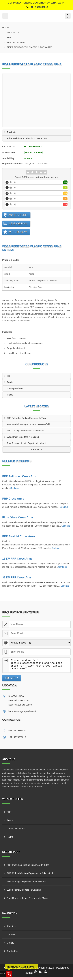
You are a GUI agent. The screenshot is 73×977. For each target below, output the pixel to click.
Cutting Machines (15, 388)
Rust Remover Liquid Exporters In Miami (26, 443)
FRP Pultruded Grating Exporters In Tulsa (27, 418)
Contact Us (12, 951)
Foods (10, 382)
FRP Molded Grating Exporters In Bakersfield (28, 424)
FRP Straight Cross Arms (18, 536)
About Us (11, 926)
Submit (10, 678)
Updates (11, 934)
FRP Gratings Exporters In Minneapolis (25, 430)
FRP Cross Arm (16, 42)
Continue (14, 488)
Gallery (10, 942)
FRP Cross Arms (13, 498)
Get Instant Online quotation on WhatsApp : (36, 5)
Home (5, 27)
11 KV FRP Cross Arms (17, 558)
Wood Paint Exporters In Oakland (23, 437)
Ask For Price (17, 215)
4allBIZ (29, 973)
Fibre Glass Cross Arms (18, 517)
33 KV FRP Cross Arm (16, 577)
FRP (9, 37)
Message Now (17, 223)
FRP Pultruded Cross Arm (19, 476)
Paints (10, 395)
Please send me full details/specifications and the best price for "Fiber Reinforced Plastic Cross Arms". (39, 665)
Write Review (17, 232)
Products (13, 32)
